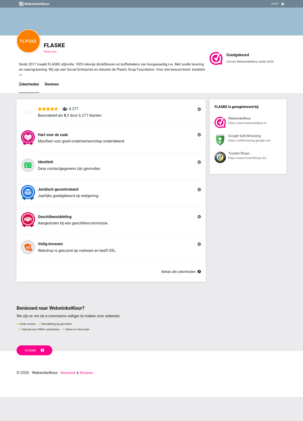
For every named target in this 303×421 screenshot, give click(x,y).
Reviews (52, 85)
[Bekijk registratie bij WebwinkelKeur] (248, 124)
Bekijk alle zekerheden (179, 295)
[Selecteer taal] (277, 4)
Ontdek (35, 374)
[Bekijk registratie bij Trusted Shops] (248, 159)
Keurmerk (69, 397)
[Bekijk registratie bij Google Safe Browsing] (248, 141)
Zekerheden (29, 85)
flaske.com (50, 51)
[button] (111, 115)
